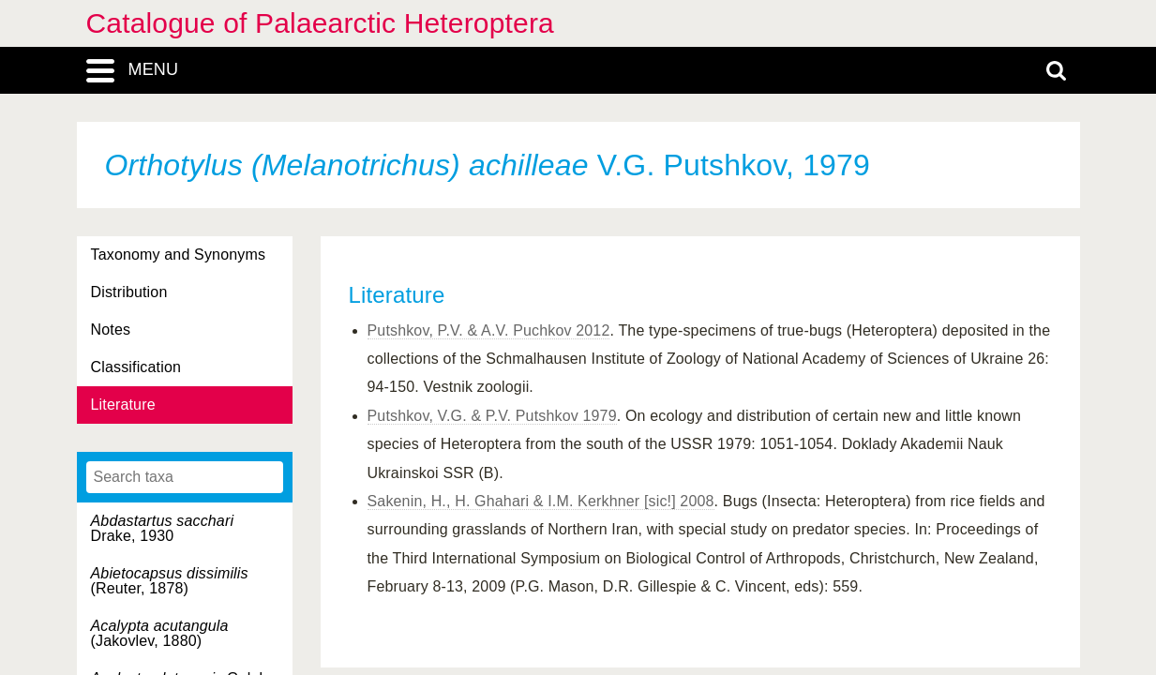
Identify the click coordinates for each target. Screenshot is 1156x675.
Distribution (129, 292)
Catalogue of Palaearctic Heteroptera (320, 23)
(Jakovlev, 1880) (160, 633)
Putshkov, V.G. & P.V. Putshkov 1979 (492, 416)
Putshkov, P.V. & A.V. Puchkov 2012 (489, 330)
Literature (123, 404)
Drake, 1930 (162, 528)
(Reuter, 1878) (169, 580)
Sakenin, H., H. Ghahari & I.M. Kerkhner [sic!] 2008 (541, 501)
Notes (111, 330)
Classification (136, 367)
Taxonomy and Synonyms (178, 254)
